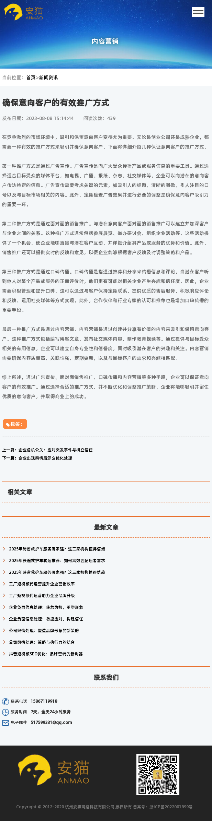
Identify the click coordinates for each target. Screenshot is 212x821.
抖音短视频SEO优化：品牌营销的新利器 (46, 654)
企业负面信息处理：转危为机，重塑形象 (46, 607)
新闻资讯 (48, 77)
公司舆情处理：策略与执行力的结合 (42, 642)
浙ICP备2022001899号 (171, 807)
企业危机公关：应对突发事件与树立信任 (47, 450)
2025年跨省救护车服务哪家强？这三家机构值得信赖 (57, 549)
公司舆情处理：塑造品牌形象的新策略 (44, 630)
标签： (15, 423)
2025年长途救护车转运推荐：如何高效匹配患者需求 (57, 560)
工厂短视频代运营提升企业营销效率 (42, 584)
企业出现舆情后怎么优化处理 (37, 458)
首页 (31, 77)
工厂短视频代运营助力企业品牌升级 (42, 595)
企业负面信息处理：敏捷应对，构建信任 (46, 619)
